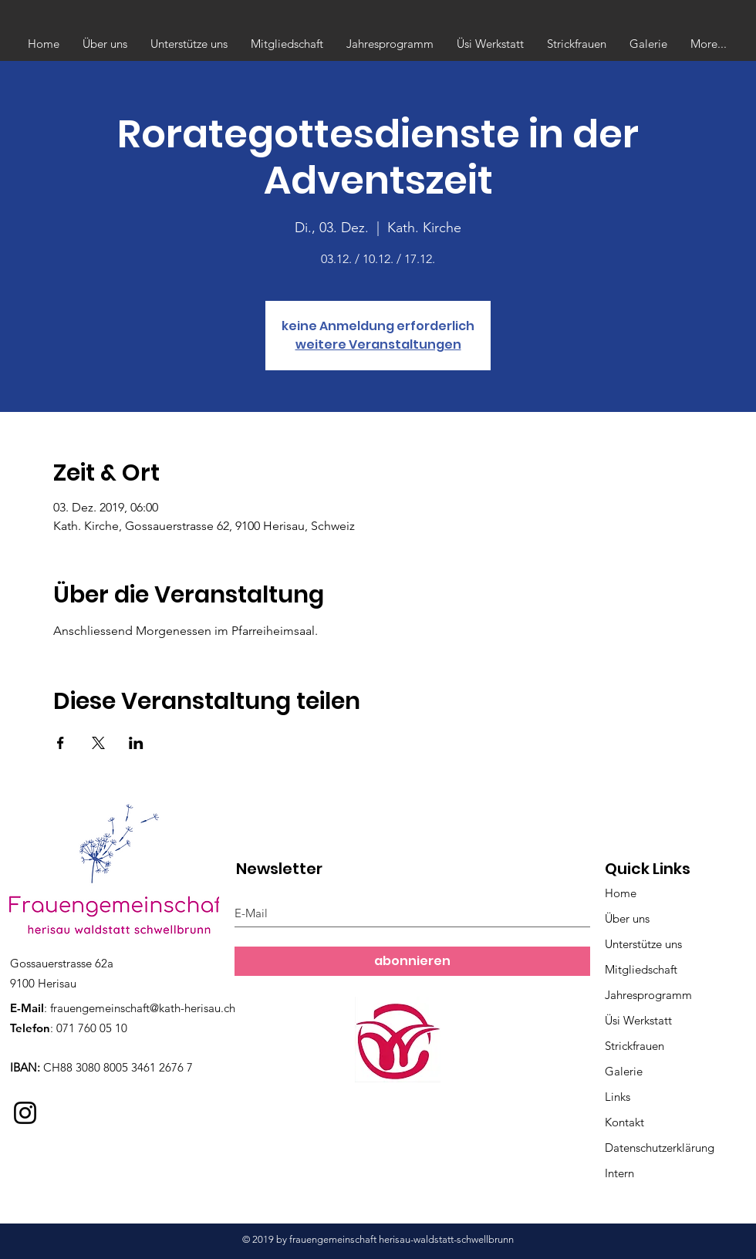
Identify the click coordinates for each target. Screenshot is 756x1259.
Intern (619, 1173)
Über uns (627, 918)
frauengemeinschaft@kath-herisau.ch (142, 1008)
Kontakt (624, 1122)
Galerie (624, 1071)
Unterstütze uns (643, 944)
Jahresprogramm (648, 994)
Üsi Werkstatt (638, 1020)
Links (617, 1096)
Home (620, 893)
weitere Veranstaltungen (378, 344)
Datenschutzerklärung (659, 1147)
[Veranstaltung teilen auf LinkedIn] (136, 743)
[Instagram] (25, 1113)
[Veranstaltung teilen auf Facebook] (60, 743)
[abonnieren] (412, 961)
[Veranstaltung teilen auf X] (98, 743)
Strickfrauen (634, 1045)
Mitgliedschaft (641, 969)
